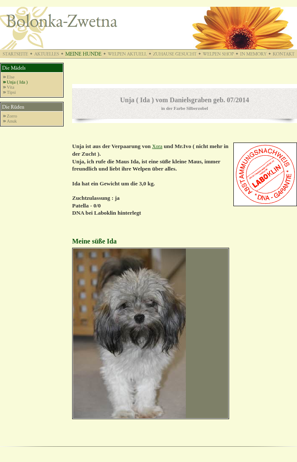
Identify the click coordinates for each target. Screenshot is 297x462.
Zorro (12, 116)
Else (10, 77)
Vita (10, 87)
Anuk (12, 121)
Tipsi (11, 92)
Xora (157, 146)
